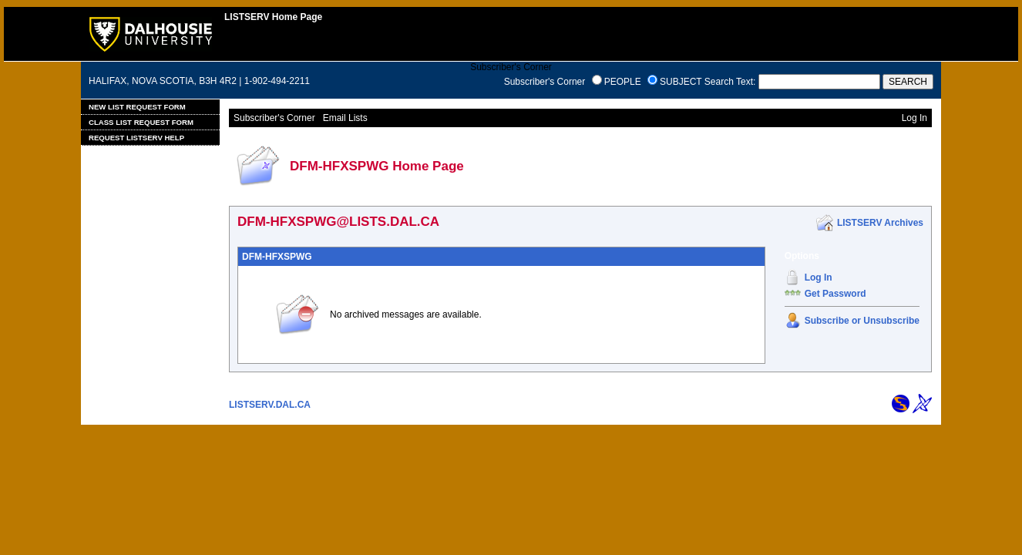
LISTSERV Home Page (273, 17)
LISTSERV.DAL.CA (270, 404)
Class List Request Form (141, 122)
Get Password (835, 293)
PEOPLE (622, 81)
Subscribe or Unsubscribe (862, 320)
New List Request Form (137, 107)
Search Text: (729, 81)
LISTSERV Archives (880, 222)
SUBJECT (680, 81)
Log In (818, 277)
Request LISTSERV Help (136, 137)
